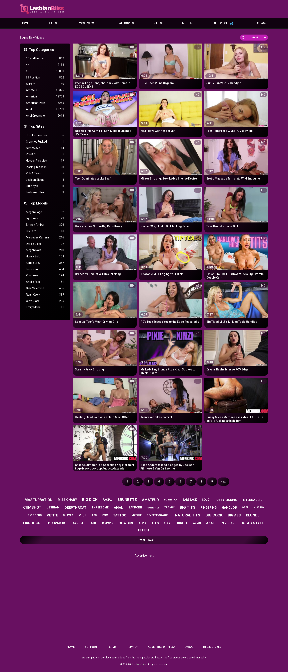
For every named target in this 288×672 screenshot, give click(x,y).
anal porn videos (220, 523)
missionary (67, 500)
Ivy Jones (45, 218)
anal (118, 507)
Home (25, 23)
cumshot (32, 507)
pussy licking (226, 500)
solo (205, 499)
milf (82, 515)
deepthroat (75, 507)
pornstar (170, 499)
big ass (234, 515)
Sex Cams (260, 23)
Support (91, 646)
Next (223, 481)
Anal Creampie (45, 115)
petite (52, 515)
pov (105, 515)
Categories (125, 23)
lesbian (53, 507)
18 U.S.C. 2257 (212, 646)
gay (167, 523)
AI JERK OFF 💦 (223, 23)
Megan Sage (45, 212)
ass (94, 515)
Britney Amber (45, 224)
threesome (100, 507)
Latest (54, 23)
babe (92, 523)
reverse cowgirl (158, 515)
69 (45, 71)
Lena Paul (45, 269)
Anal (45, 109)
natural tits (187, 515)
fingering (209, 507)
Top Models (38, 203)
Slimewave (45, 148)
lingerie (182, 523)
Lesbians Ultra (45, 192)
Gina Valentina (45, 288)
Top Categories (41, 50)
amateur (150, 500)
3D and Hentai (45, 58)
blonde (252, 515)
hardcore (33, 523)
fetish (143, 530)
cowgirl (126, 523)
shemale (153, 507)
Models (187, 23)
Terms (112, 646)
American (45, 96)
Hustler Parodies (45, 160)
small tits (149, 523)
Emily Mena (45, 307)
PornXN (45, 154)
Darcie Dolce (45, 244)
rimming (107, 523)
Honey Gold (45, 256)
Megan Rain (45, 250)
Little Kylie (45, 186)
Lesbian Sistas (45, 180)
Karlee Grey (45, 263)
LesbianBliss (139, 664)
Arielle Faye (45, 282)
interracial (252, 500)
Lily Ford (45, 231)
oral (245, 507)
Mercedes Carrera (45, 237)
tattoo (119, 515)
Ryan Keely (45, 294)
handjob (229, 507)
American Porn (45, 103)
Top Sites (36, 126)
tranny (169, 507)
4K (45, 65)
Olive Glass (45, 301)
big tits (187, 507)
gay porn (135, 507)
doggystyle (252, 523)
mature (137, 515)
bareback (189, 499)
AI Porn (45, 84)
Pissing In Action (45, 167)
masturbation (39, 500)
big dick (90, 499)
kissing (259, 507)
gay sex (76, 523)
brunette (127, 499)
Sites (158, 23)
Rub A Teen (45, 173)
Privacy (132, 646)
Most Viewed (88, 23)
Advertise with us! (161, 646)
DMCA (189, 646)
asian (197, 522)
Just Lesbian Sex (45, 135)
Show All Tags (144, 540)
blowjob (56, 523)
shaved (68, 515)
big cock (214, 515)
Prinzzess (45, 275)
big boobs (35, 515)
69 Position (45, 77)
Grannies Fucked (45, 141)
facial (107, 499)
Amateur (45, 90)
